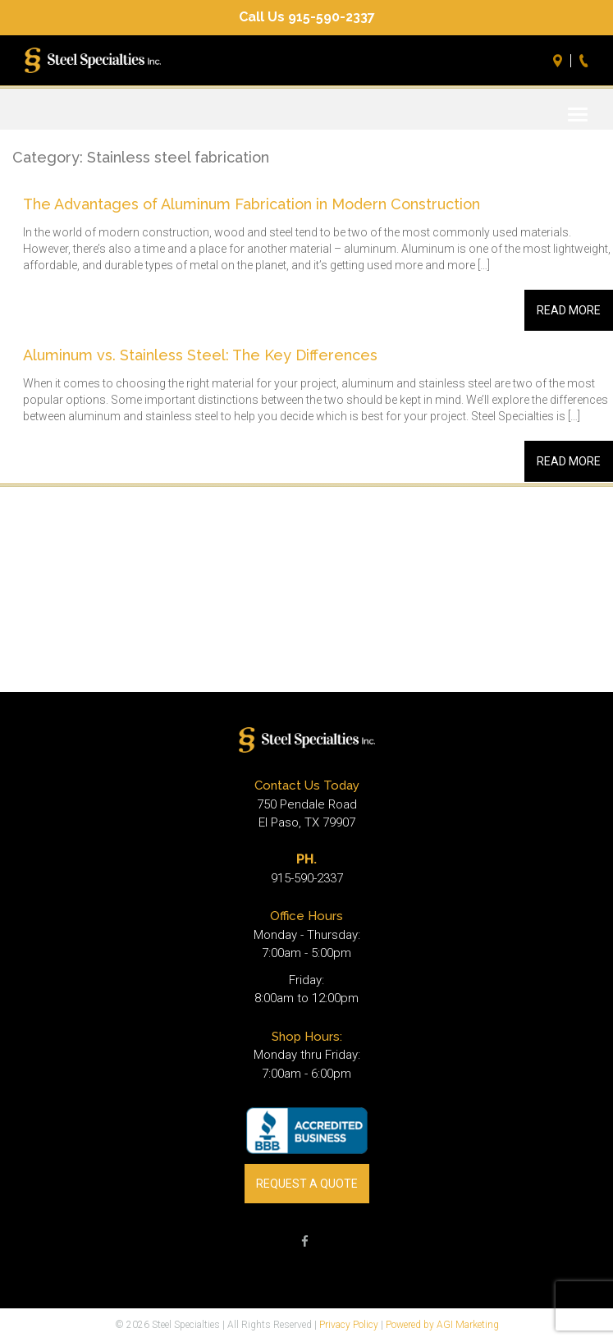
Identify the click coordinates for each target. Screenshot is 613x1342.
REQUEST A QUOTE (307, 1183)
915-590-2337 (307, 878)
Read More (569, 310)
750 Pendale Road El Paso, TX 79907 (307, 814)
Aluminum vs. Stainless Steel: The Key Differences (200, 355)
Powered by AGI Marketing (442, 1325)
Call (585, 60)
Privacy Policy (348, 1325)
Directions (559, 60)
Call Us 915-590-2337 (307, 17)
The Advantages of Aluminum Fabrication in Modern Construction (251, 204)
